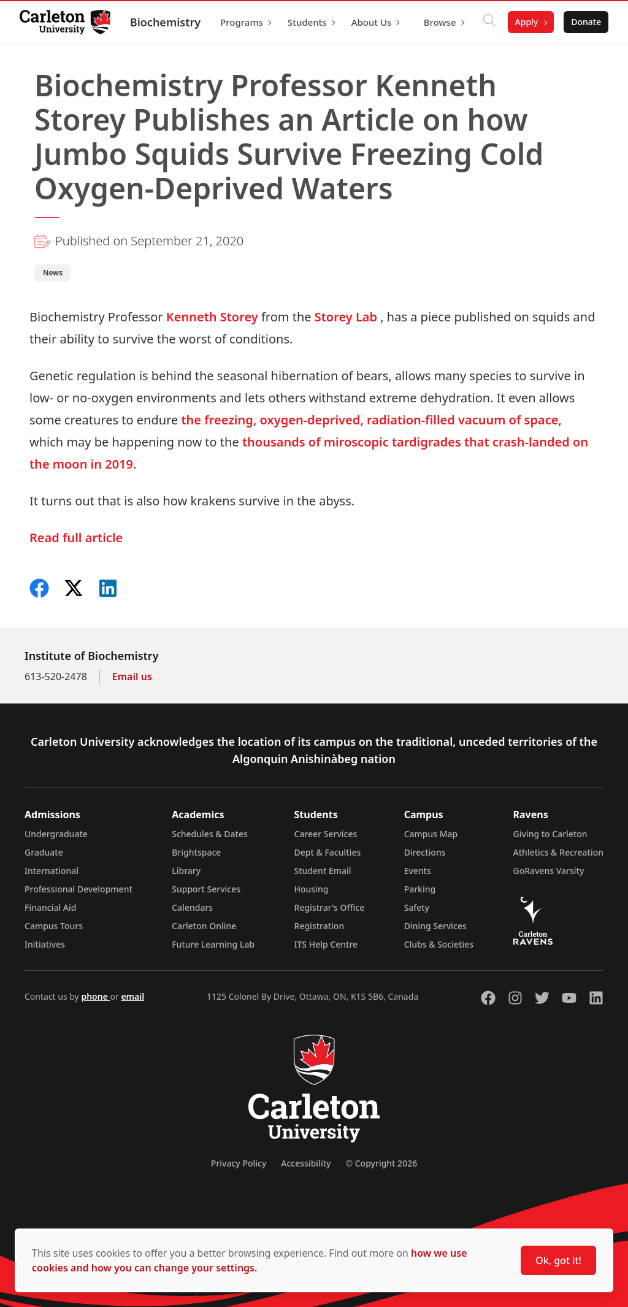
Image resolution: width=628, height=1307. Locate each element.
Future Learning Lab (213, 944)
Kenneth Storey (212, 317)
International (51, 870)
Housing (311, 889)
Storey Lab (346, 317)
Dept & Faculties (327, 852)
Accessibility (306, 1163)
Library (186, 870)
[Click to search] (489, 22)
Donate (586, 22)
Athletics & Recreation (558, 852)
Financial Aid (50, 907)
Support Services (206, 889)
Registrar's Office (329, 907)
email (132, 996)
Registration (319, 926)
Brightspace (196, 852)
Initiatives (45, 944)
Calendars (192, 907)
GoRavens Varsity (548, 870)
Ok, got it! (558, 1260)
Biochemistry (165, 22)
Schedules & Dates (210, 834)
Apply (526, 22)
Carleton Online (204, 926)
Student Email (322, 870)
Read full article (76, 537)
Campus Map (431, 834)
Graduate (44, 852)
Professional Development (78, 889)
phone (95, 996)
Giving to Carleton (550, 834)
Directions (425, 852)
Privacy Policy (238, 1163)
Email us (132, 676)
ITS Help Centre (326, 944)
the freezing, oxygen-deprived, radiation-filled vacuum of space (369, 420)
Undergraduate (56, 834)
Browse (440, 22)
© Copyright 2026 (381, 1163)
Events (417, 870)
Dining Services (435, 926)
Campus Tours (54, 926)
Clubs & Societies (438, 944)
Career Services (326, 834)
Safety (417, 907)
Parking (420, 889)
